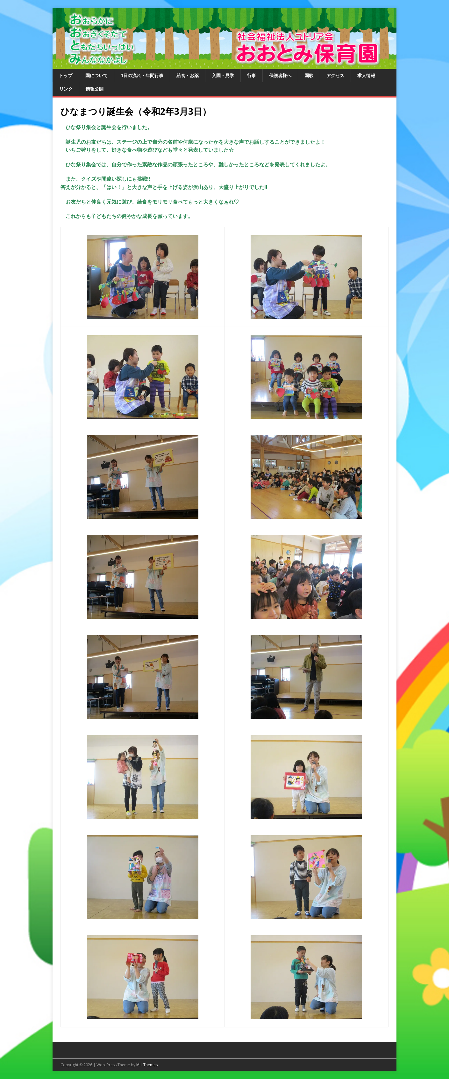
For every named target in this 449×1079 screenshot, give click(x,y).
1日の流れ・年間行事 (142, 75)
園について (96, 75)
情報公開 (94, 89)
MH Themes (147, 1065)
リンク (66, 89)
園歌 (308, 75)
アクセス (335, 75)
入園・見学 (223, 75)
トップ (65, 75)
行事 (251, 75)
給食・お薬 (187, 75)
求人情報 (366, 75)
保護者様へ (280, 75)
